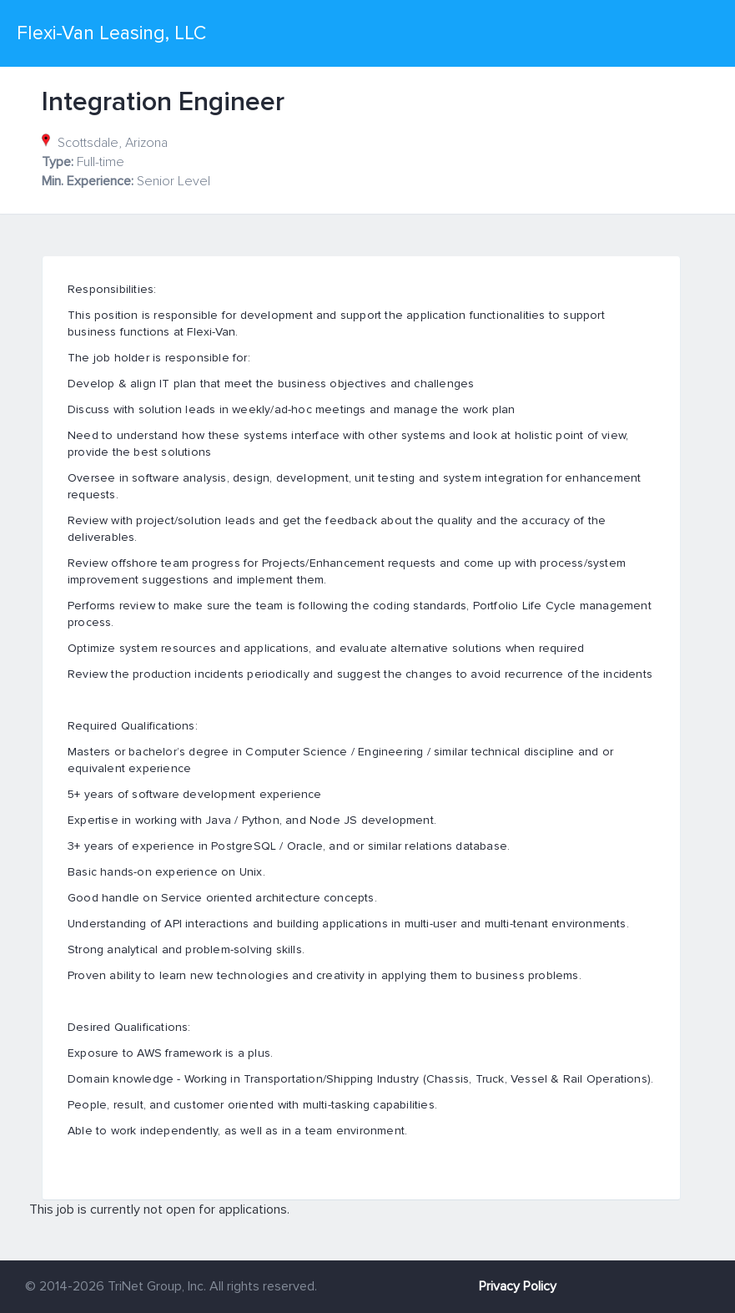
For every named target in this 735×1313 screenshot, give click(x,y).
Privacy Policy (517, 1286)
